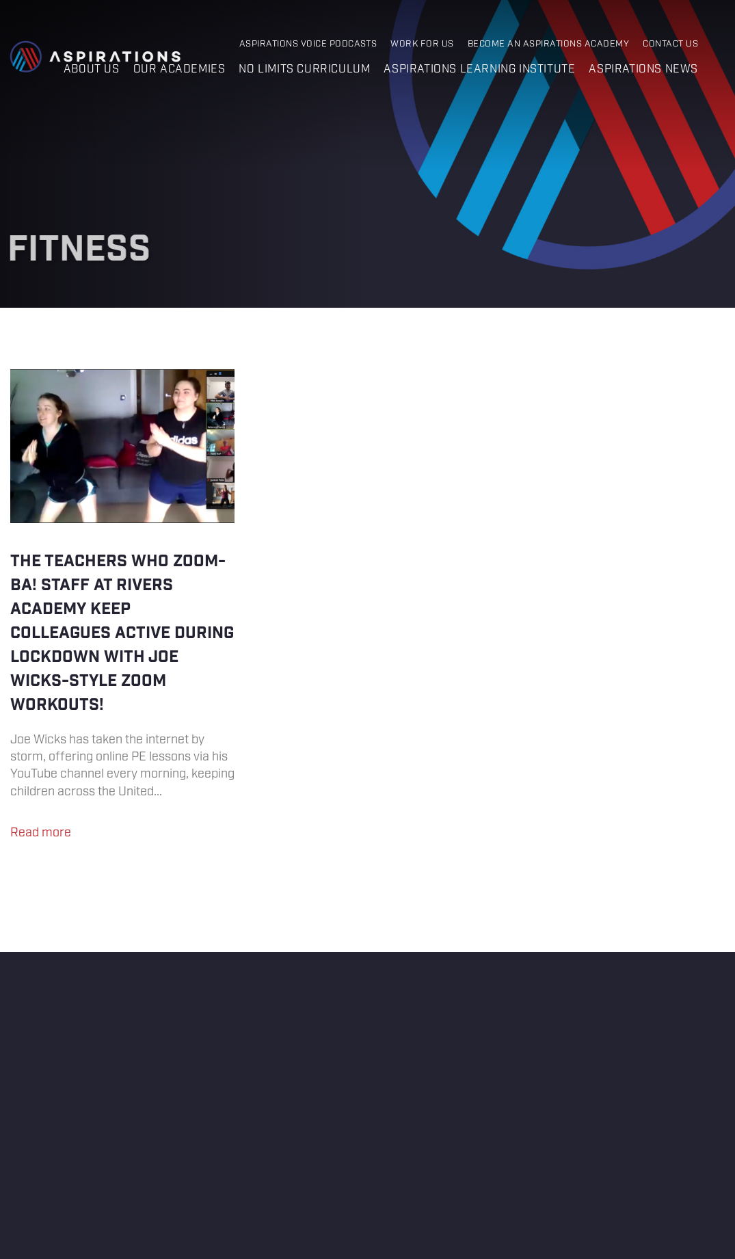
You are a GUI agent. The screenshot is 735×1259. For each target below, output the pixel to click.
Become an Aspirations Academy (548, 44)
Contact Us (670, 44)
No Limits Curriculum (304, 69)
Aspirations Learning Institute (479, 69)
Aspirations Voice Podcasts (308, 44)
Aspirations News (643, 69)
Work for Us (421, 44)
